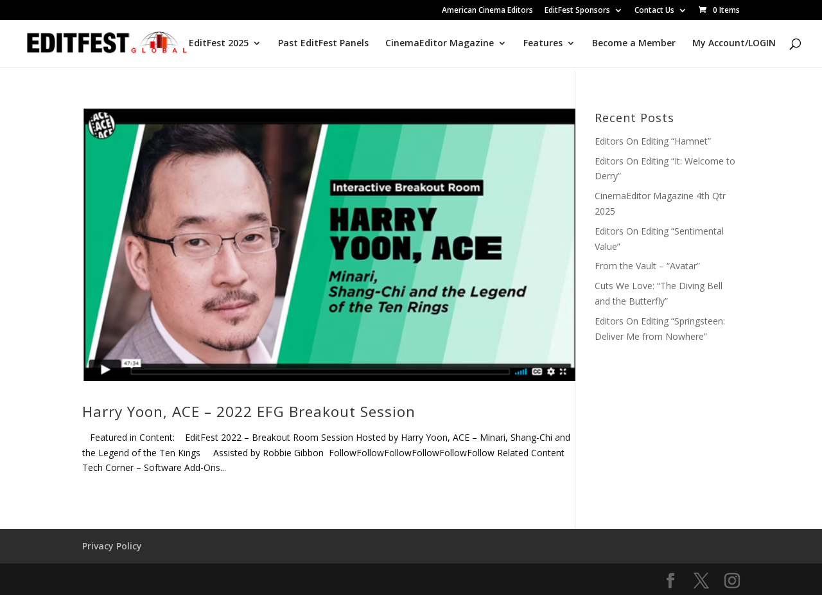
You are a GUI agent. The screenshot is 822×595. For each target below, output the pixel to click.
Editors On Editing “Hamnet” (653, 141)
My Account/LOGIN (734, 44)
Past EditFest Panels (323, 44)
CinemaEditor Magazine (439, 44)
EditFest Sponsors (577, 10)
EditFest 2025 (219, 44)
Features (543, 44)
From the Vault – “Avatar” (647, 266)
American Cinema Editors (487, 10)
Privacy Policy (112, 546)
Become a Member (634, 44)
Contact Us (654, 10)
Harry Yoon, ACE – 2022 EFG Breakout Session (248, 412)
